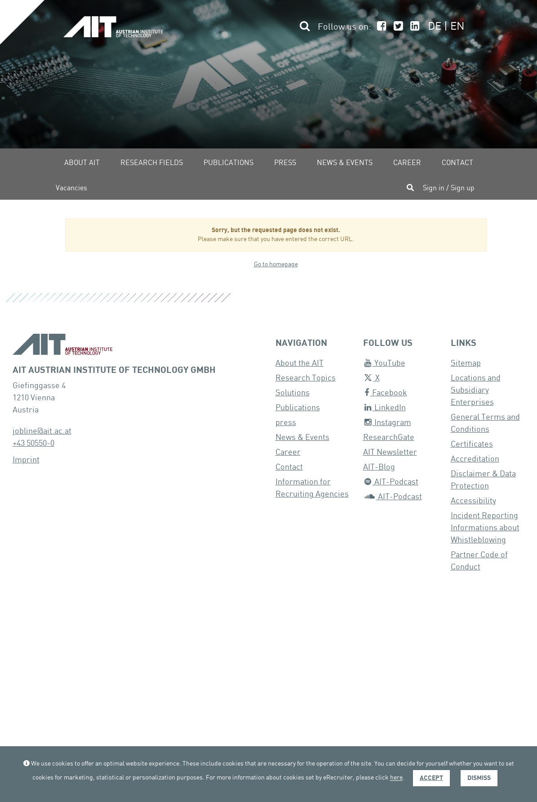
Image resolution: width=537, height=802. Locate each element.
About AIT (82, 163)
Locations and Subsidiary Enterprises (476, 390)
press (285, 422)
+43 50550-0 (33, 443)
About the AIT (299, 363)
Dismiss (479, 778)
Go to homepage (276, 264)
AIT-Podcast (391, 482)
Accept (431, 778)
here (396, 778)
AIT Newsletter (390, 452)
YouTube (384, 363)
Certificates (472, 444)
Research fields (151, 163)
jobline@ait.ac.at (42, 431)
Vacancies (71, 188)
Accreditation (475, 459)
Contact (457, 163)
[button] (303, 27)
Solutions (292, 393)
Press (285, 163)
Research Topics (305, 378)
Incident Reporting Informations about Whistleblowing (485, 527)
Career (407, 163)
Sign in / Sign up (449, 188)
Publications (228, 163)
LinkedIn (385, 407)
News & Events (345, 163)
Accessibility (473, 501)
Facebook (385, 393)
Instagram (387, 422)
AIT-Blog (379, 467)
